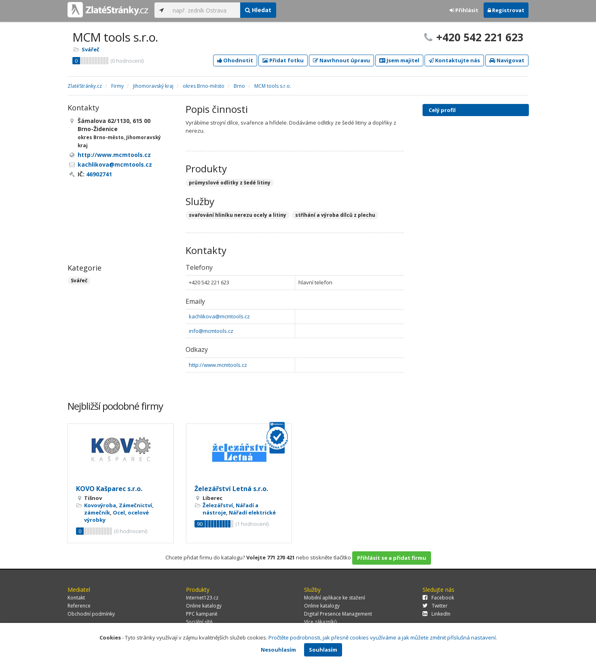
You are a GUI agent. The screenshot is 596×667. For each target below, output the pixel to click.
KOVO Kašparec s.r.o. (109, 488)
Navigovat (506, 60)
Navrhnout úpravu (341, 60)
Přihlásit (464, 10)
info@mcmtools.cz (211, 331)
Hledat (258, 10)
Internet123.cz (202, 597)
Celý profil (442, 110)
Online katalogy (204, 605)
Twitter (435, 605)
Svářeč (90, 49)
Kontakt (76, 597)
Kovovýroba (100, 505)
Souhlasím (323, 649)
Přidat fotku (283, 60)
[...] (204, 10)
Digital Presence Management (338, 613)
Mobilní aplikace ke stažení (334, 597)
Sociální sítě (199, 621)
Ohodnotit (235, 60)
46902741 (99, 174)
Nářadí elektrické (252, 512)
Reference (79, 605)
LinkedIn (436, 613)
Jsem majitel (399, 60)
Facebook (438, 597)
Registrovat (506, 10)
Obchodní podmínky (91, 613)
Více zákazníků (320, 621)
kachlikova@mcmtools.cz (219, 316)
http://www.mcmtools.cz (218, 364)
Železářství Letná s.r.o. (231, 488)
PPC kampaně (202, 613)
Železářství (218, 505)
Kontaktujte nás (454, 60)
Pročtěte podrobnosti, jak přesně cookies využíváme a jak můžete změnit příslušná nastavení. (382, 637)
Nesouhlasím (278, 649)
